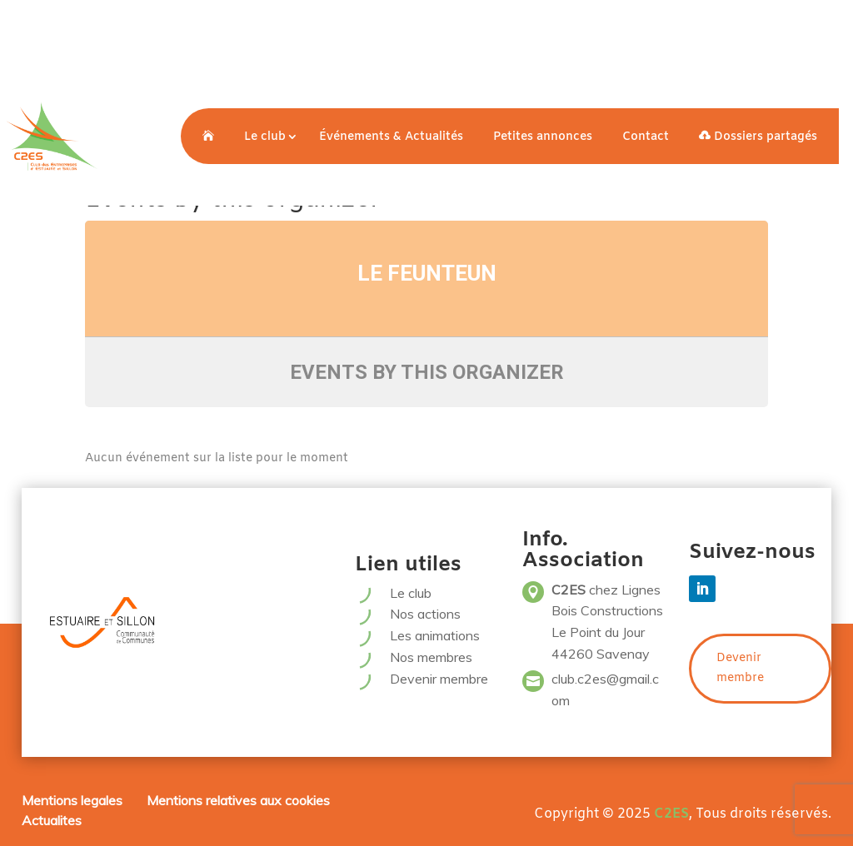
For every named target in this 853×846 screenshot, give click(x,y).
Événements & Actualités (391, 137)
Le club (265, 137)
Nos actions (425, 613)
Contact (645, 137)
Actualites (52, 820)
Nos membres (431, 657)
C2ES (671, 814)
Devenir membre (439, 678)
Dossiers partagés (758, 137)
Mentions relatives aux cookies (238, 800)
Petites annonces (542, 137)
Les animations (435, 635)
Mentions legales (72, 800)
